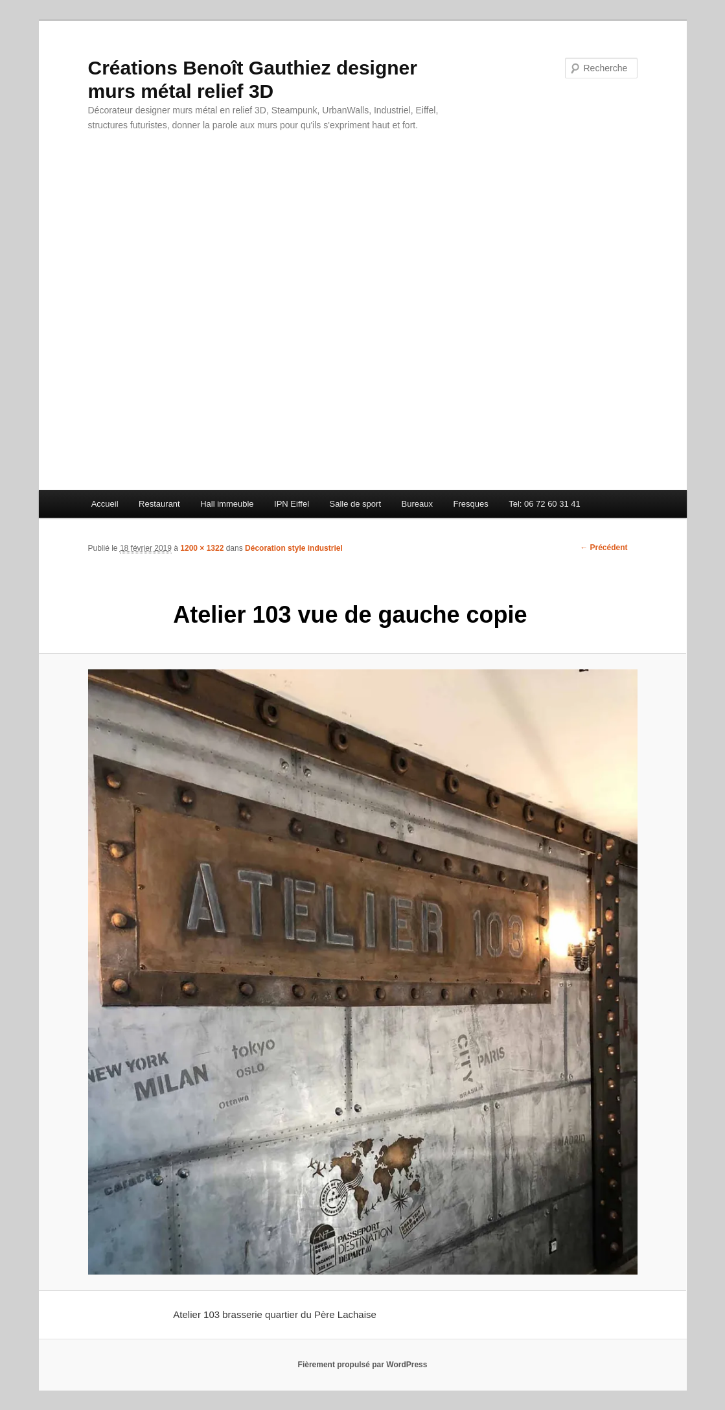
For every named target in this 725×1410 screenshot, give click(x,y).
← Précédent (603, 547)
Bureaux (417, 504)
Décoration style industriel (294, 548)
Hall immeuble (226, 504)
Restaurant (159, 504)
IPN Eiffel (291, 504)
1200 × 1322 (202, 548)
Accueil (105, 504)
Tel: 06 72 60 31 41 (545, 504)
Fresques (470, 504)
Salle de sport (356, 504)
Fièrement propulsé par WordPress (363, 1364)
